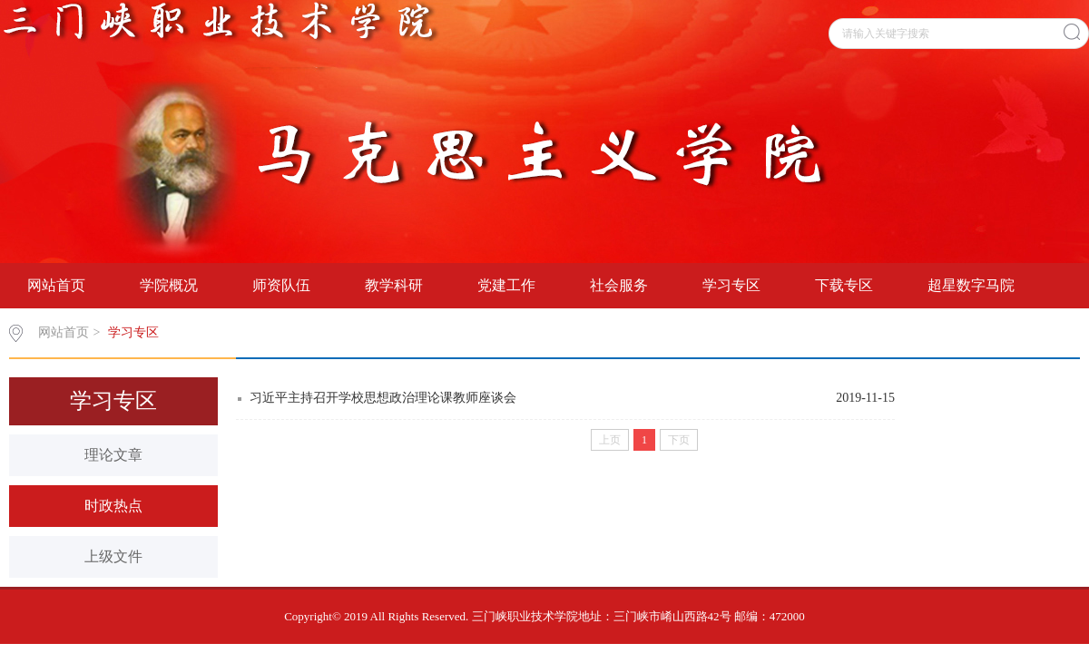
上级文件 (113, 556)
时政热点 (113, 505)
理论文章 (113, 455)
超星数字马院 (971, 285)
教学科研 (394, 285)
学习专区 (731, 285)
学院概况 (169, 285)
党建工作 (506, 285)
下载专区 (844, 285)
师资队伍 (281, 285)
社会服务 (619, 285)
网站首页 (56, 285)
